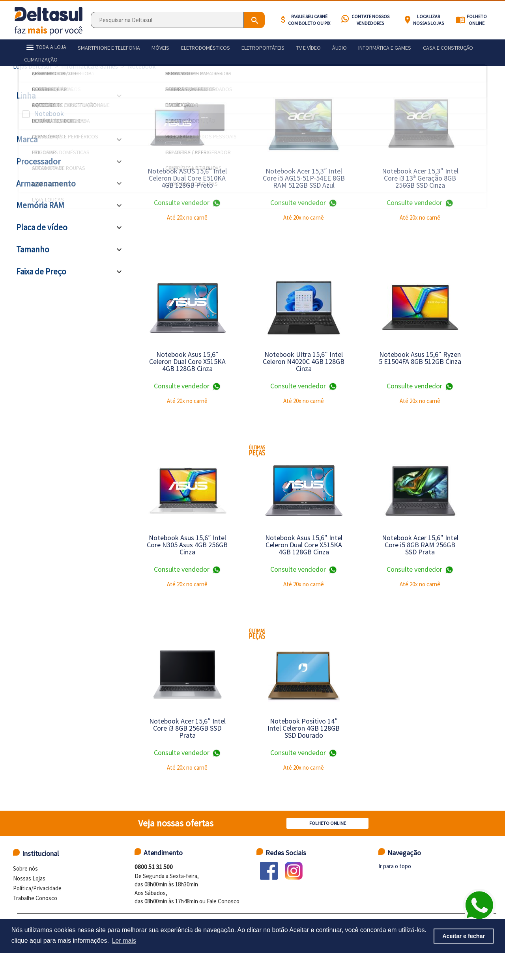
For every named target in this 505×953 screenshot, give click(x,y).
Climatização (462, 46)
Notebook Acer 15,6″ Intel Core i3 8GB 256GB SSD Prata (187, 728)
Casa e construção (413, 46)
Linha (26, 95)
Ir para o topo (394, 866)
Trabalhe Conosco (35, 898)
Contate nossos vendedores (370, 19)
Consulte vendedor (187, 203)
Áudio (313, 46)
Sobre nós (25, 868)
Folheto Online (477, 19)
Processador (38, 161)
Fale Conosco (223, 901)
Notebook (49, 113)
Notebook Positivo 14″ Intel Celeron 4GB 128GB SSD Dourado (303, 728)
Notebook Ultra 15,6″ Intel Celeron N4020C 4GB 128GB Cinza (303, 361)
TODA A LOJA (43, 46)
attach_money (283, 19)
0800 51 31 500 (154, 867)
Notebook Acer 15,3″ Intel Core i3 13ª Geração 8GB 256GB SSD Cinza (420, 178)
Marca (26, 139)
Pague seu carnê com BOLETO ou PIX (309, 19)
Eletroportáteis (244, 46)
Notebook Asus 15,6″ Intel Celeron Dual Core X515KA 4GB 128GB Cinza (303, 544)
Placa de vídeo (41, 227)
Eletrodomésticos (191, 46)
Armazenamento (46, 183)
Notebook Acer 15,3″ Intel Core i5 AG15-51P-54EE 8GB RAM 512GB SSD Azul (304, 178)
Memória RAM (40, 205)
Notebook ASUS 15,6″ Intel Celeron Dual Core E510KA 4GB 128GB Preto (187, 178)
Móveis (150, 46)
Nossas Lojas (29, 878)
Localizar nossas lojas (428, 19)
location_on (407, 19)
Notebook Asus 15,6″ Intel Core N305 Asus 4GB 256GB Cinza (187, 544)
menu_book (460, 19)
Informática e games (354, 46)
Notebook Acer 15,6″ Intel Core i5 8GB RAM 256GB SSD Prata (420, 544)
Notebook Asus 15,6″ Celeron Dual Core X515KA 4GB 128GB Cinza (187, 361)
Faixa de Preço (41, 271)
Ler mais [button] (124, 940)
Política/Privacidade (37, 888)
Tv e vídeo (286, 46)
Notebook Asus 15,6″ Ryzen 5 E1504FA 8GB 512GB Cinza (420, 358)
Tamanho (32, 249)
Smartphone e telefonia (103, 46)
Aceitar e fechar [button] (463, 936)
